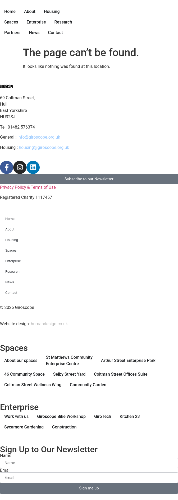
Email (5, 470)
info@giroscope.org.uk (38, 137)
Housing (11, 240)
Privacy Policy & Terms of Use (28, 187)
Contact (11, 293)
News (9, 282)
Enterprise (13, 261)
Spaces (11, 250)
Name (5, 456)
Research (12, 271)
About (10, 229)
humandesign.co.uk (49, 323)
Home (10, 219)
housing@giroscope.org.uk (44, 147)
